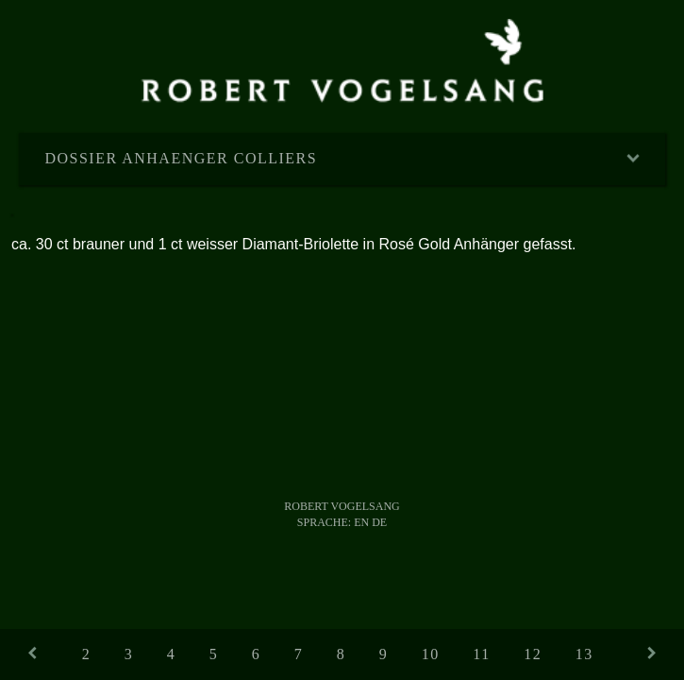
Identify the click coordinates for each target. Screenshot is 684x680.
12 (533, 654)
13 (584, 654)
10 (431, 654)
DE (379, 522)
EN (361, 522)
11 (481, 654)
